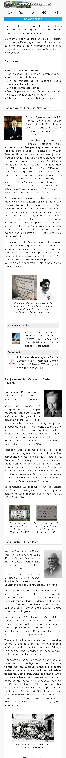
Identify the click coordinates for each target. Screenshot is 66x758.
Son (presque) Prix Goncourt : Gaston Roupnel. (34, 74)
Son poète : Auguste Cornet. (23, 87)
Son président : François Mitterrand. (27, 70)
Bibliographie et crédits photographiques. (31, 98)
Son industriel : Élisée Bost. (22, 77)
